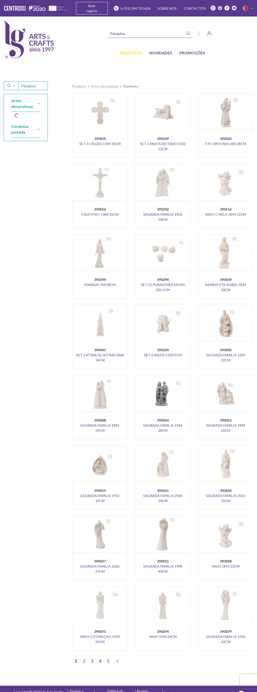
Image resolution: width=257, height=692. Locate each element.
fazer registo (91, 8)
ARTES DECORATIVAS (104, 86)
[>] (117, 661)
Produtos (79, 86)
